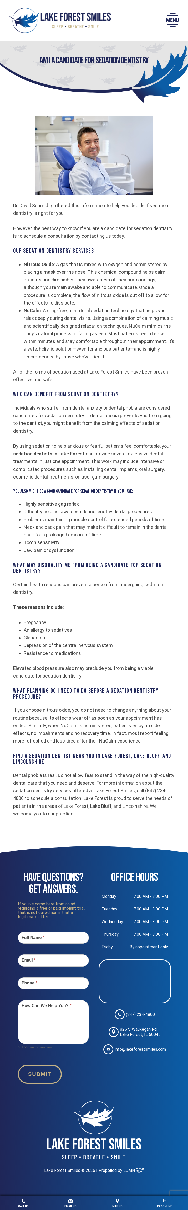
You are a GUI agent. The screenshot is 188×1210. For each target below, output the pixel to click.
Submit (40, 1074)
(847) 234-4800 (135, 1014)
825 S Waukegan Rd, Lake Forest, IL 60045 (135, 1032)
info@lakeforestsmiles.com (134, 1049)
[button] (172, 20)
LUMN (133, 1170)
